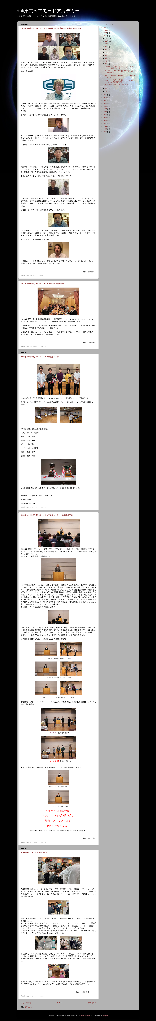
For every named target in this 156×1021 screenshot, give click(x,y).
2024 (105, 33)
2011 (105, 126)
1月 (106, 91)
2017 (105, 109)
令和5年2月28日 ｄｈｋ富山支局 (34, 853)
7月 (106, 52)
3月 (106, 64)
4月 (106, 61)
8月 (106, 49)
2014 (105, 117)
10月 (107, 44)
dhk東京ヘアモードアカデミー (48, 10)
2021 (105, 97)
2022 (105, 95)
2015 (105, 115)
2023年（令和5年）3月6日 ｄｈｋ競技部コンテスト (41, 357)
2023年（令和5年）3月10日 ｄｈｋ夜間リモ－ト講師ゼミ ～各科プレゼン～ (51, 28)
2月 (106, 88)
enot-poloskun (85, 1015)
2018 (105, 106)
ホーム (59, 1002)
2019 (105, 103)
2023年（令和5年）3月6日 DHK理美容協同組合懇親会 (42, 283)
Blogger (105, 1015)
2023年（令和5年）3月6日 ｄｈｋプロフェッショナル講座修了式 (46, 515)
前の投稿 (92, 1002)
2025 (105, 30)
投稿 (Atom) (28, 1007)
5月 (106, 58)
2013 (105, 120)
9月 (106, 47)
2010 (105, 129)
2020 (105, 100)
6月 (106, 55)
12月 (107, 38)
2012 (105, 123)
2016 (105, 112)
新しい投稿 (26, 1002)
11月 (107, 41)
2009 (105, 132)
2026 (105, 27)
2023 (105, 36)
